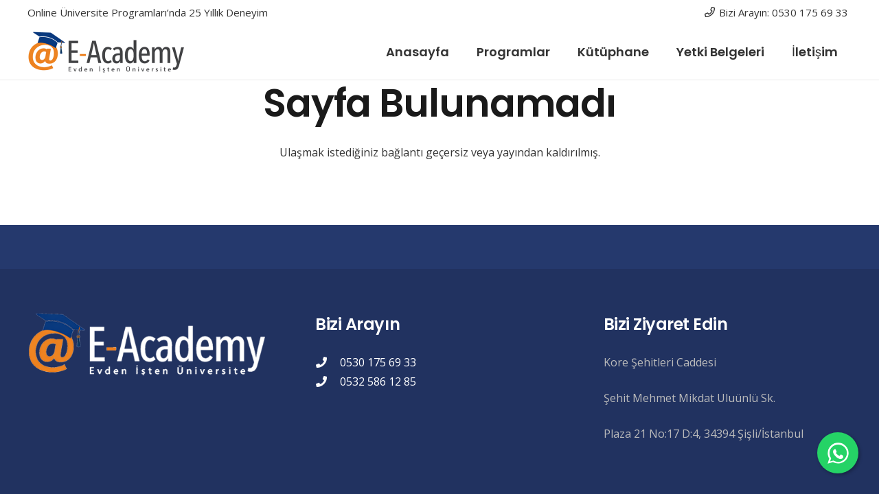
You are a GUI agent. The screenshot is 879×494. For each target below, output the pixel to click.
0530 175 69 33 (378, 362)
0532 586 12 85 (378, 381)
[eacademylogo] (109, 52)
